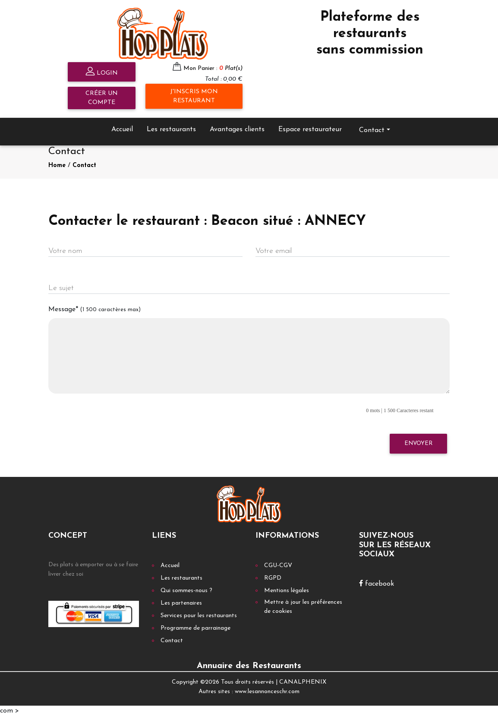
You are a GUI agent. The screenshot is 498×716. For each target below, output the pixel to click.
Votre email (273, 251)
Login (101, 72)
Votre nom (65, 251)
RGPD (272, 578)
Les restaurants (171, 129)
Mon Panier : (213, 68)
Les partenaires (181, 603)
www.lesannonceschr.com (267, 691)
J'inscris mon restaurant (194, 96)
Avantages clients (237, 129)
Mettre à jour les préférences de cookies (303, 607)
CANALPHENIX (302, 682)
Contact (372, 130)
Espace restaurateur (310, 129)
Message (94, 309)
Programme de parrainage (195, 628)
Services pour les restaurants (199, 615)
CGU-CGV (278, 565)
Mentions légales (286, 590)
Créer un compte (101, 98)
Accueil (122, 129)
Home (57, 165)
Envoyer (418, 443)
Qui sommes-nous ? (186, 590)
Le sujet (61, 288)
